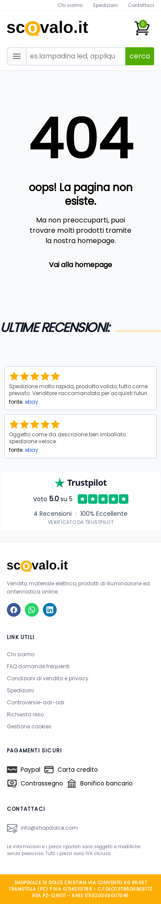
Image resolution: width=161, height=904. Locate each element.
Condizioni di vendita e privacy (47, 678)
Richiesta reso (25, 714)
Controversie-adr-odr (35, 702)
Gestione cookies (29, 726)
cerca (140, 56)
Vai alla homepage (80, 265)
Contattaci (141, 5)
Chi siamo (70, 5)
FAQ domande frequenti (38, 666)
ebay (31, 401)
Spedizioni (105, 5)
